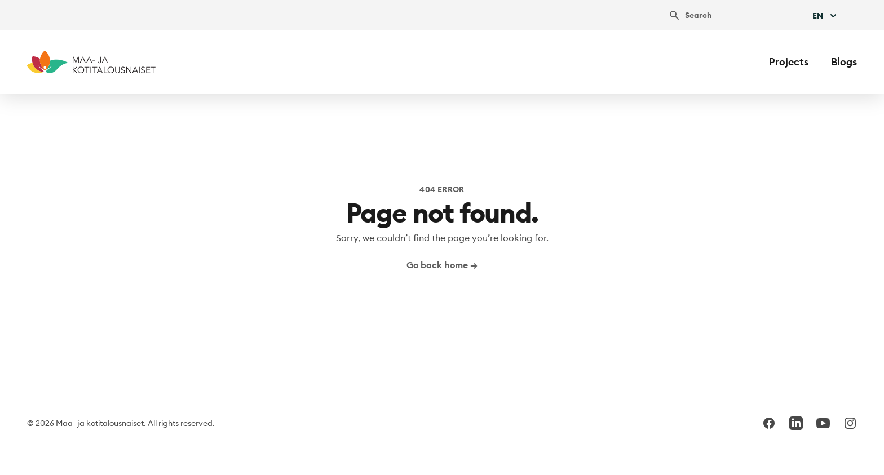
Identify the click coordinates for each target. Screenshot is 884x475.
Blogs (844, 61)
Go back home (442, 264)
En (825, 15)
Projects (788, 61)
